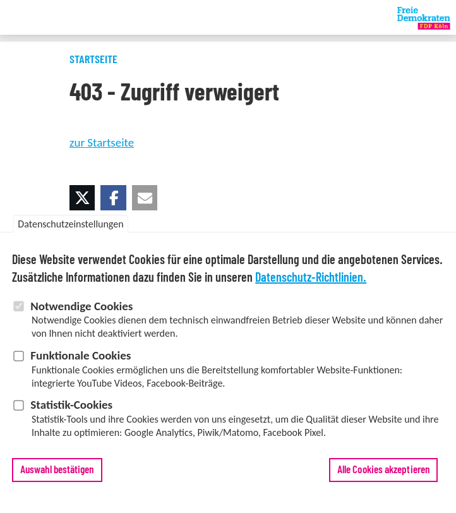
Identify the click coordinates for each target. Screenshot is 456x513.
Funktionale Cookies (80, 363)
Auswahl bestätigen (57, 477)
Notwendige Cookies (81, 313)
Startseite (93, 60)
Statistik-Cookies (71, 413)
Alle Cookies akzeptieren (383, 477)
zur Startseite (101, 142)
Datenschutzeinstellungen (70, 232)
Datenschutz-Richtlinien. (310, 285)
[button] (82, 197)
